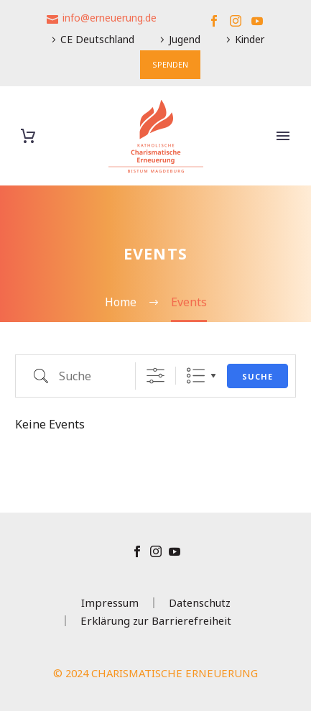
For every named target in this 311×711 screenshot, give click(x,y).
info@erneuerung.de (109, 17)
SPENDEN (170, 64)
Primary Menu (283, 136)
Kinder (249, 39)
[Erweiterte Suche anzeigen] (155, 376)
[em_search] (79, 376)
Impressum (110, 602)
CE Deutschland (97, 39)
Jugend (184, 39)
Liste (196, 376)
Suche (257, 376)
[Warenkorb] (28, 136)
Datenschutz (200, 602)
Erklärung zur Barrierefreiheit (155, 620)
